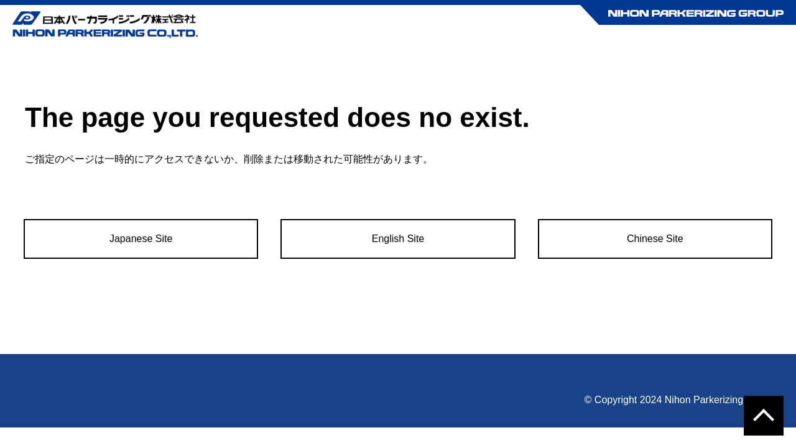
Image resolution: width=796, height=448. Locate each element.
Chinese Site (655, 238)
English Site (398, 238)
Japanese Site (140, 238)
